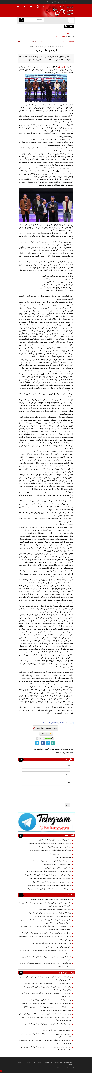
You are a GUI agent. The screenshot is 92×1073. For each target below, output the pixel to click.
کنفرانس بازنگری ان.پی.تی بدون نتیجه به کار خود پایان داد (53, 840)
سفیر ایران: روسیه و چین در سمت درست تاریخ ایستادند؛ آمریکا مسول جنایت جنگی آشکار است (46, 1035)
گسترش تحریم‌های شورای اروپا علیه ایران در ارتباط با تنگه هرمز (52, 882)
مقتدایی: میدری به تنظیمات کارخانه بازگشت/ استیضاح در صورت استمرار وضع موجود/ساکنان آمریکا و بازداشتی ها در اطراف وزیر (45, 921)
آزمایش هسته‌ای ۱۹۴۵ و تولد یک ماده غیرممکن (57, 864)
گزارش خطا (46, 733)
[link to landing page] (62, 10)
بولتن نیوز (61, 66)
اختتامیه (62, 723)
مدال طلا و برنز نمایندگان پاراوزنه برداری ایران (58, 868)
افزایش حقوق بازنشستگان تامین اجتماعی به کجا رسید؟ (55, 909)
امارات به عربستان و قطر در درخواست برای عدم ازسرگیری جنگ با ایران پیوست (48, 875)
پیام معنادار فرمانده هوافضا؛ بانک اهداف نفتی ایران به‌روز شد (50, 1000)
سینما (45, 723)
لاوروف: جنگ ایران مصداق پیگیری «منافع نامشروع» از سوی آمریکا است (49, 885)
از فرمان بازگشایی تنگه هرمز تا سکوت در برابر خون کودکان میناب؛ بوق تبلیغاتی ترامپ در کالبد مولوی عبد (45, 1019)
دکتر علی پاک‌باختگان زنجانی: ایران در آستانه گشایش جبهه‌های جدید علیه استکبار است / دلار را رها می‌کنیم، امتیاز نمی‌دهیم (45, 904)
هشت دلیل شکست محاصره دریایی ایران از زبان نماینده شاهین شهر (47, 1007)
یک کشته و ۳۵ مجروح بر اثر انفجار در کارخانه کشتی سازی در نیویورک (50, 843)
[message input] (46, 793)
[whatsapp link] (53, 743)
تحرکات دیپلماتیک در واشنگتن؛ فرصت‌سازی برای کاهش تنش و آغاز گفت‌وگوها (46, 1025)
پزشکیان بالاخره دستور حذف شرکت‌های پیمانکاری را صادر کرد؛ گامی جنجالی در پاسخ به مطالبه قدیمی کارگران (45, 978)
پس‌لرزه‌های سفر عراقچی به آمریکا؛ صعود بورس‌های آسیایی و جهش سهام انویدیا (46, 933)
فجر (49, 723)
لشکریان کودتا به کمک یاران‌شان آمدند (57, 1030)
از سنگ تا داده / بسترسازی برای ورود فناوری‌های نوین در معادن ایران (50, 878)
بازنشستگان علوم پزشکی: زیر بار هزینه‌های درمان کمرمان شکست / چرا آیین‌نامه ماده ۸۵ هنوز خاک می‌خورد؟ (45, 965)
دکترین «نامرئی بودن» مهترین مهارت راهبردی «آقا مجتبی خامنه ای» (50, 899)
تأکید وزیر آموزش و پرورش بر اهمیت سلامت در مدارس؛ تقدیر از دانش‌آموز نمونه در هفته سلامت (46, 1048)
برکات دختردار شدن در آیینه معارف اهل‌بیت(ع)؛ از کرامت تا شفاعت (48, 983)
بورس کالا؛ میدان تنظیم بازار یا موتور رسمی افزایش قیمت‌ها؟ (53, 916)
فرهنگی (63, 41)
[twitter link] (37, 743)
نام (69, 766)
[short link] (47, 728)
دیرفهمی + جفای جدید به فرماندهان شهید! (55, 1010)
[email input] (46, 778)
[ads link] (46, 822)
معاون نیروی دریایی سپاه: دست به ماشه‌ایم (58, 947)
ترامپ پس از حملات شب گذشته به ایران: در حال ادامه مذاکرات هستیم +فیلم (45, 1014)
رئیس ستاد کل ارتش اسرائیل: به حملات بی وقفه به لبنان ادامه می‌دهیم (46, 1003)
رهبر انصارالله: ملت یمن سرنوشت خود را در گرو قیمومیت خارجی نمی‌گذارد (49, 871)
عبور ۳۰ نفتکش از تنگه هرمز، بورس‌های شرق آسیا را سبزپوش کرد (51, 943)
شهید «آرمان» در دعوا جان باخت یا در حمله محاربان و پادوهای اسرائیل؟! (49, 850)
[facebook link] (43, 743)
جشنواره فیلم (55, 723)
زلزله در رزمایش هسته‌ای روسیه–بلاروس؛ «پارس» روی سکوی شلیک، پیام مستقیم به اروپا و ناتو (45, 952)
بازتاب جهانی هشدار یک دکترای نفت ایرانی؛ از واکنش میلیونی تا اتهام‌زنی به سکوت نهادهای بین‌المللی (46, 988)
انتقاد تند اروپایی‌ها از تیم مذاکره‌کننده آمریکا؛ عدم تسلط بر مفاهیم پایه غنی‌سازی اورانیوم (46, 958)
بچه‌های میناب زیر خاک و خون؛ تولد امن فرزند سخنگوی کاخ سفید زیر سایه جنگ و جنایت (46, 995)
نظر (69, 782)
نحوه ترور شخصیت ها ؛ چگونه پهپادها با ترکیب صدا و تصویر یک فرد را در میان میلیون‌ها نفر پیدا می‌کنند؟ (45, 1042)
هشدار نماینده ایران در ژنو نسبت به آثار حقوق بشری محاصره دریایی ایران (49, 889)
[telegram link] (48, 743)
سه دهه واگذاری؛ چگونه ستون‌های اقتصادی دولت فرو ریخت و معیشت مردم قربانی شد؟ (44, 936)
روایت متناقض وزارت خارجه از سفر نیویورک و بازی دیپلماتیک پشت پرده (49, 913)
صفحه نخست (70, 41)
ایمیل (68, 774)
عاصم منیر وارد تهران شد (63, 857)
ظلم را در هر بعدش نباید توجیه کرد (60, 854)
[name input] (46, 770)
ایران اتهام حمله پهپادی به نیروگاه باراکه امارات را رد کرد (54, 847)
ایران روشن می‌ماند (65, 940)
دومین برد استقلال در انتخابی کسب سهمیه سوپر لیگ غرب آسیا (52, 861)
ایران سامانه (60, 1068)
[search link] (21, 20)
